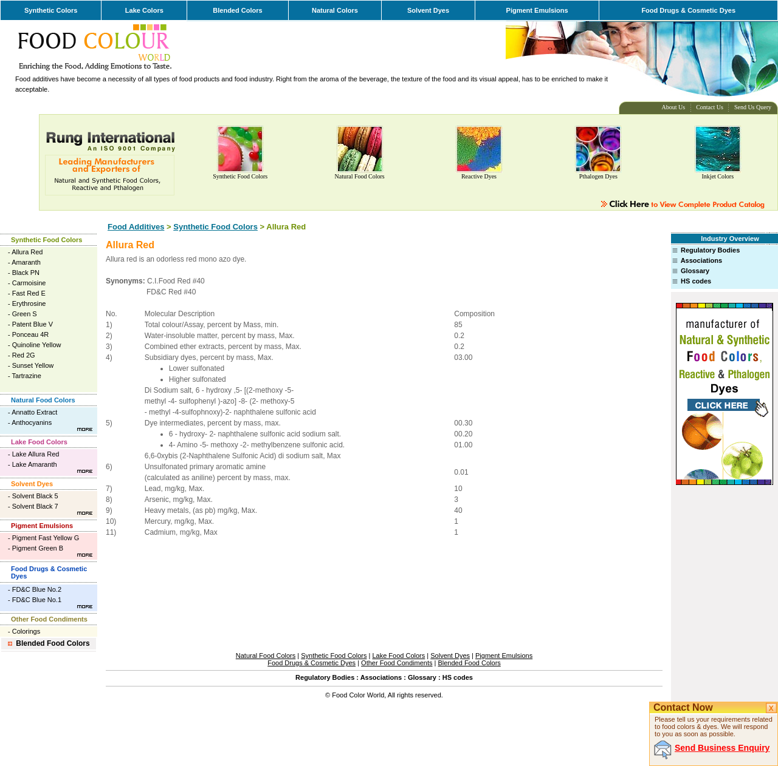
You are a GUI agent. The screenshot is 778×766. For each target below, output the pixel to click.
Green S (24, 313)
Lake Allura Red (36, 454)
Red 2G (23, 355)
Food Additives (136, 226)
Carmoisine (29, 282)
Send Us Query (752, 107)
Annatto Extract (34, 412)
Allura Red (27, 252)
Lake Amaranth (34, 464)
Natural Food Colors (359, 176)
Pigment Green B (37, 548)
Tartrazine (26, 375)
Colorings (26, 631)
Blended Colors (237, 10)
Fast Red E (29, 293)
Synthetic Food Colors (240, 176)
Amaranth (26, 262)
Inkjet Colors (718, 176)
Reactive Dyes (479, 176)
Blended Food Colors (52, 643)
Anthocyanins (32, 422)
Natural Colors (335, 10)
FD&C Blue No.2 (36, 589)
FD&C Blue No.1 (36, 599)
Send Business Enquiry (722, 748)
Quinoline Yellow (36, 344)
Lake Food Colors (39, 442)
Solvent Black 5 (35, 496)
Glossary (695, 270)
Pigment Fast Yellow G (46, 537)
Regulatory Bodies (710, 250)
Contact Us (709, 107)
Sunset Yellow (33, 365)
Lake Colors (144, 10)
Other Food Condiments (49, 619)
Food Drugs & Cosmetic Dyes (688, 10)
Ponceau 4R (30, 334)
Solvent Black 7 (35, 506)
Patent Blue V (32, 324)
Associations (701, 260)
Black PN (26, 272)
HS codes (696, 281)
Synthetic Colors (50, 10)
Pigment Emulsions (537, 10)
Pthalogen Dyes (598, 176)
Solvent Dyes (428, 10)
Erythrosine (29, 303)
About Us (674, 107)
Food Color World (358, 695)
